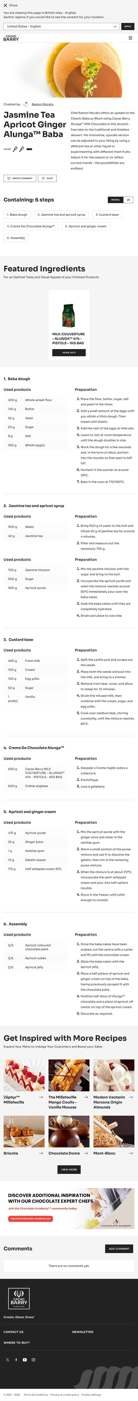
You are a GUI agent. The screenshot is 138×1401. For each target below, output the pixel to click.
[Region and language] (61, 26)
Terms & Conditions (36, 1394)
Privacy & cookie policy (64, 1394)
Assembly (18, 238)
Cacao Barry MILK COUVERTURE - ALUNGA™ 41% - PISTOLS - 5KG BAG (45, 773)
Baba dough (18, 215)
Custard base (109, 215)
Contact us (13, 1332)
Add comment (119, 1248)
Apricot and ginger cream (87, 226)
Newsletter (82, 1332)
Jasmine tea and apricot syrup (63, 215)
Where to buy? (17, 1342)
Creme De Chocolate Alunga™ (32, 226)
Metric (115, 199)
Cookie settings (91, 1394)
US (128, 199)
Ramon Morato (42, 104)
